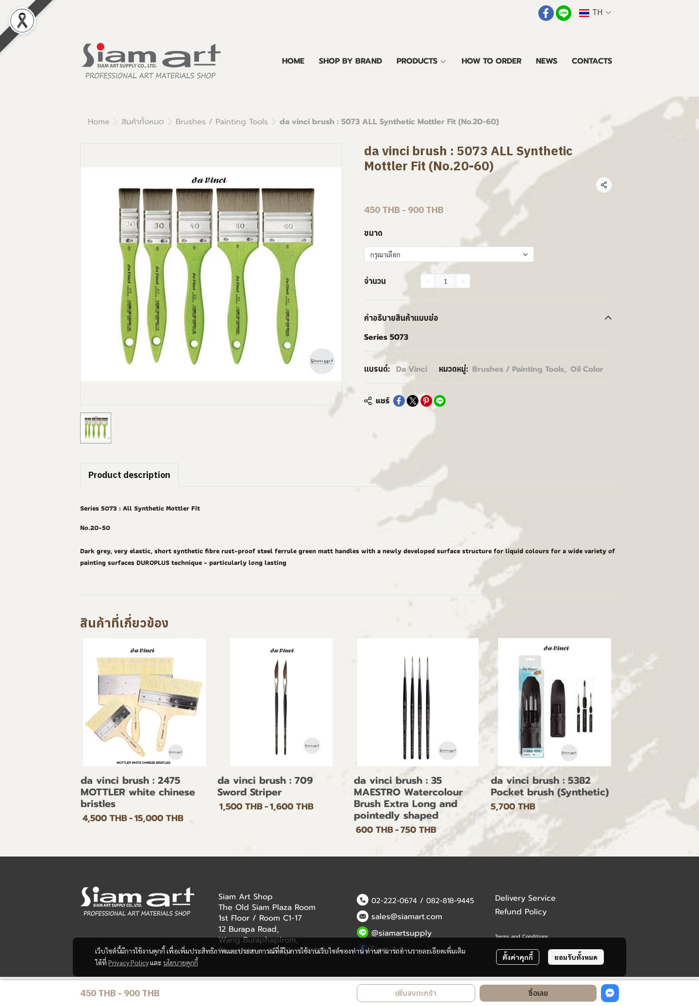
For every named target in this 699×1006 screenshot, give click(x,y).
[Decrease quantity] (427, 281)
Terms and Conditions (521, 936)
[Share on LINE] (440, 401)
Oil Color (586, 369)
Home (99, 122)
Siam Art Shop (245, 897)
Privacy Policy (128, 962)
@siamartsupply (401, 933)
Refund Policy (521, 912)
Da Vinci (411, 369)
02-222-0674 (394, 900)
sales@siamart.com (406, 917)
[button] (595, 13)
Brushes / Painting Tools (222, 122)
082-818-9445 (450, 900)
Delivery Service (525, 898)
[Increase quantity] (463, 281)
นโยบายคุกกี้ (180, 962)
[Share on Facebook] (399, 401)
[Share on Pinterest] (426, 401)
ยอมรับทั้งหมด (576, 957)
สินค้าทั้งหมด (142, 122)
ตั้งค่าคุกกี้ (517, 957)
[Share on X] (412, 401)
